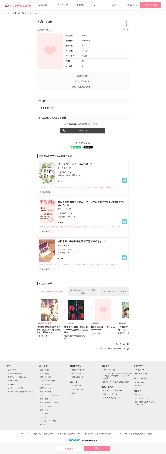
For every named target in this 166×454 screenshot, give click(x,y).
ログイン (133, 5)
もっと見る (121, 344)
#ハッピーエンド (103, 227)
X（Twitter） (140, 382)
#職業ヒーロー (86, 187)
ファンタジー (45, 384)
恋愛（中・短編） (46, 377)
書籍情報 (80, 5)
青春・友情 (44, 399)
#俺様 (115, 187)
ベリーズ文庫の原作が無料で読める (21, 392)
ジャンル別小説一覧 (15, 388)
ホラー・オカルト (46, 406)
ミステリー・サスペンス (49, 395)
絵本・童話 (44, 414)
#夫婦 (57, 187)
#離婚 (95, 187)
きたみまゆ (62, 168)
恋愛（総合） (45, 370)
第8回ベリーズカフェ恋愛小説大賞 (116, 382)
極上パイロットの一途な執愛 (73, 164)
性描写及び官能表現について (71, 434)
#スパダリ (72, 265)
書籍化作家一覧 (77, 377)
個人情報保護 (138, 434)
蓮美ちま (61, 245)
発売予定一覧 (76, 373)
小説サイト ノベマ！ (143, 398)
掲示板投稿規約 (105, 434)
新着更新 (11, 384)
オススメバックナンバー (112, 398)
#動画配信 (59, 227)
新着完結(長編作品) (15, 373)
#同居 (65, 265)
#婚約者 (114, 265)
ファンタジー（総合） (48, 381)
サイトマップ (26, 434)
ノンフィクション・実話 (49, 403)
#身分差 (73, 227)
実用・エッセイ (45, 392)
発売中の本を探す (78, 370)
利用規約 (37, 434)
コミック (97, 5)
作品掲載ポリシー (50, 434)
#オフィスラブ (116, 227)
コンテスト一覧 (109, 370)
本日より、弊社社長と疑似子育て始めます (80, 241)
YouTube (138, 386)
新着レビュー (13, 381)
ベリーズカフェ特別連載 (112, 390)
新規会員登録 (150, 5)
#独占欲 (109, 187)
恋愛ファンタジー (46, 388)
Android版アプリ (141, 373)
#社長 (79, 227)
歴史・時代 (44, 410)
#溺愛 (52, 187)
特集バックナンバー (110, 394)
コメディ (43, 417)
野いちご (138, 395)
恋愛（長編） (45, 373)
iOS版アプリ (140, 370)
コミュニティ (13, 395)
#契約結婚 (50, 227)
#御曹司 (64, 187)
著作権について (90, 434)
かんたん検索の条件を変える (113, 348)
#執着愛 (101, 187)
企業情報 (149, 434)
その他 (42, 424)
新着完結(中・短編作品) (17, 377)
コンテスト (114, 5)
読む (97, 448)
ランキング (63, 5)
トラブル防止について (121, 434)
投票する (83, 130)
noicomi (74, 393)
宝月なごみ (62, 209)
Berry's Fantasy (77, 389)
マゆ (123, 29)
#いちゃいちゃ (73, 187)
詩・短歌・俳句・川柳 (48, 421)
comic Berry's (76, 386)
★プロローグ (46, 108)
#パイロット (43, 187)
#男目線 (106, 265)
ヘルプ (16, 434)
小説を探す (44, 5)
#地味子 (86, 227)
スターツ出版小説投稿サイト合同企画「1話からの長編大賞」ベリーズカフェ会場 (117, 375)
